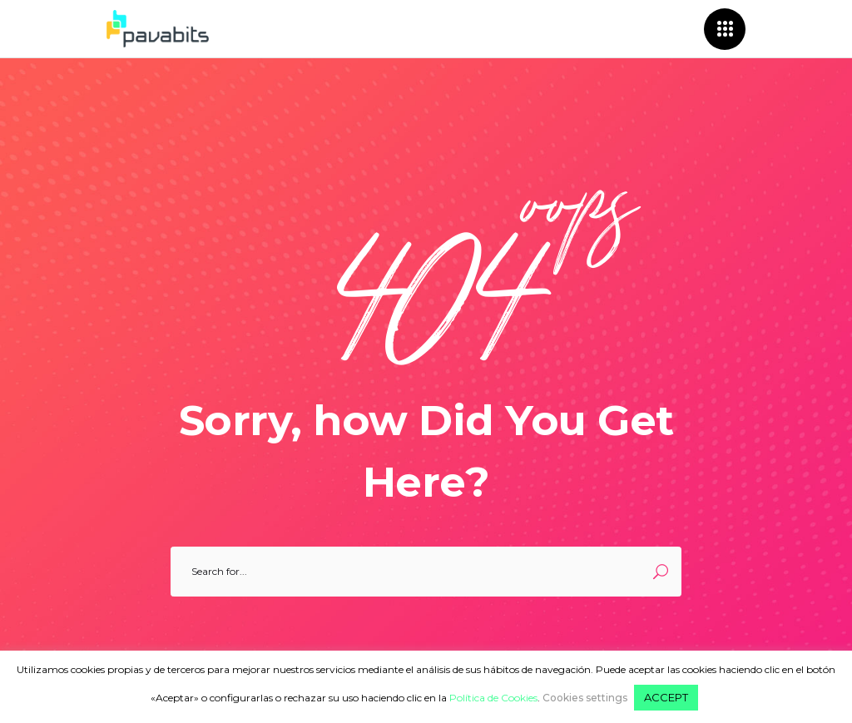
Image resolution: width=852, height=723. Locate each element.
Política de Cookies (493, 697)
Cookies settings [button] (584, 697)
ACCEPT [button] (666, 697)
